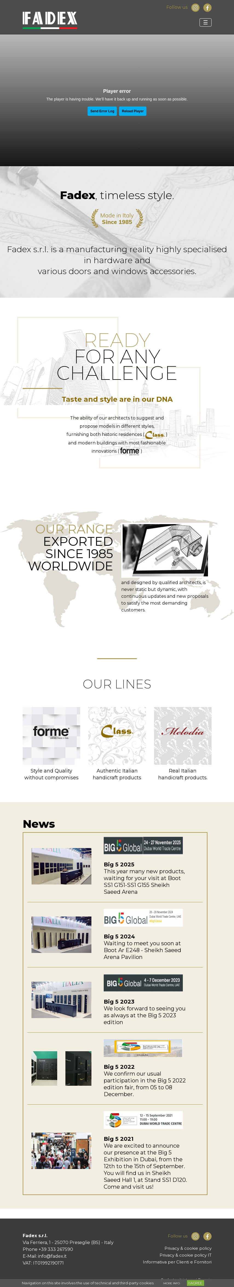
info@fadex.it (52, 1256)
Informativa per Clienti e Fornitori (177, 1262)
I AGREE (195, 1283)
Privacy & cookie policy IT (186, 1255)
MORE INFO (171, 1283)
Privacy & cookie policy (188, 1248)
